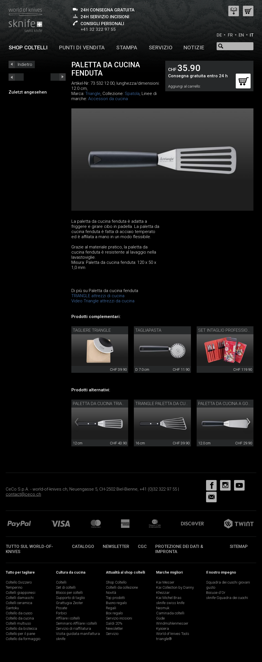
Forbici (61, 613)
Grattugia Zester (69, 603)
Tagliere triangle (92, 330)
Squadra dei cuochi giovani (228, 582)
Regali (111, 608)
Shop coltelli (28, 47)
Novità (111, 592)
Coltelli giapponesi (20, 592)
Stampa (126, 47)
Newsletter (116, 546)
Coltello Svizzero (19, 582)
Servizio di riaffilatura (73, 628)
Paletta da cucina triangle (102, 403)
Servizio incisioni (119, 618)
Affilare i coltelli (68, 618)
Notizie (194, 47)
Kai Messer (165, 582)
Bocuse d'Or (215, 592)
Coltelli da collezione (122, 587)
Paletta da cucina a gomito (228, 403)
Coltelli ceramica (19, 603)
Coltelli (61, 582)
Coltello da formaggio (23, 639)
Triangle (92, 93)
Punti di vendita (82, 47)
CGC (142, 546)
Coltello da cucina (20, 618)
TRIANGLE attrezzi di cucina (97, 295)
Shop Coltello (116, 582)
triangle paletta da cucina (165, 403)
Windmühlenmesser (172, 623)
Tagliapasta (148, 330)
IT (251, 35)
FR (230, 35)
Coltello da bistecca (21, 628)
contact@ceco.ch (23, 494)
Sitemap (239, 546)
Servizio (160, 47)
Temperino (14, 587)
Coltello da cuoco (19, 613)
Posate (61, 608)
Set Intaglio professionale (227, 330)
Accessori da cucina (108, 98)
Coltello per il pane (20, 633)
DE (219, 35)
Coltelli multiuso (18, 623)
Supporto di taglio (70, 598)
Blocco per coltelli (69, 592)
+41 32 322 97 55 (98, 29)
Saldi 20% (114, 623)
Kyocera (162, 628)
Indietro (25, 64)
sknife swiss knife (170, 603)
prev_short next (58, 77)
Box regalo (114, 613)
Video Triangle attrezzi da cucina (102, 300)
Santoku (12, 608)
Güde (160, 618)
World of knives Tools (172, 633)
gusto (210, 587)
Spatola (132, 93)
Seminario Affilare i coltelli (76, 623)
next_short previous (16, 77)
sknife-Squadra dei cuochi (227, 598)
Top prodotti (115, 598)
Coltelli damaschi (20, 598)
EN (241, 35)
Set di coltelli (66, 587)
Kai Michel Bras (169, 598)
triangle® (164, 639)
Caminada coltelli (170, 613)
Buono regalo (116, 603)
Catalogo (83, 546)
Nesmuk (162, 608)
